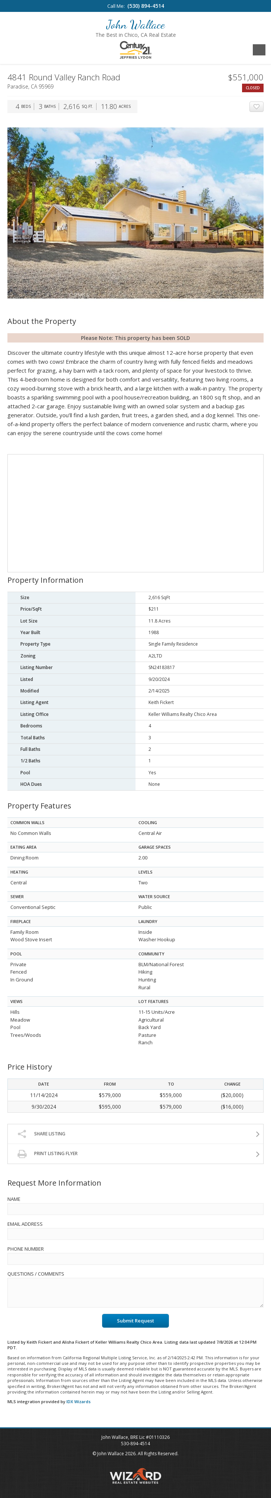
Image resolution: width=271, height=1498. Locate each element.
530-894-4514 (135, 1443)
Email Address (25, 1224)
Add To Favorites (263, 107)
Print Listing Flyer (56, 1153)
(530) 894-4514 (145, 5)
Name (13, 1199)
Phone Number (25, 1248)
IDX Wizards (78, 1401)
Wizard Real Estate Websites (135, 1476)
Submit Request (135, 1320)
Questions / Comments (35, 1273)
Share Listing (49, 1134)
